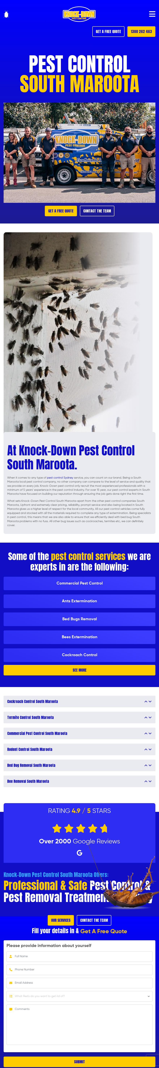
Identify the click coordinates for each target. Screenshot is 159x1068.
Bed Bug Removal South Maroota (31, 765)
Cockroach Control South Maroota (32, 701)
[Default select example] (79, 996)
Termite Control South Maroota (30, 717)
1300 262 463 (141, 31)
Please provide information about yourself (49, 946)
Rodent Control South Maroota (29, 749)
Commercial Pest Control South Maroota (37, 733)
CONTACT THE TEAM (97, 211)
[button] (152, 14)
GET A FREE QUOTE (108, 31)
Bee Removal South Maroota (28, 781)
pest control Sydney (60, 477)
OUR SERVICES (60, 920)
